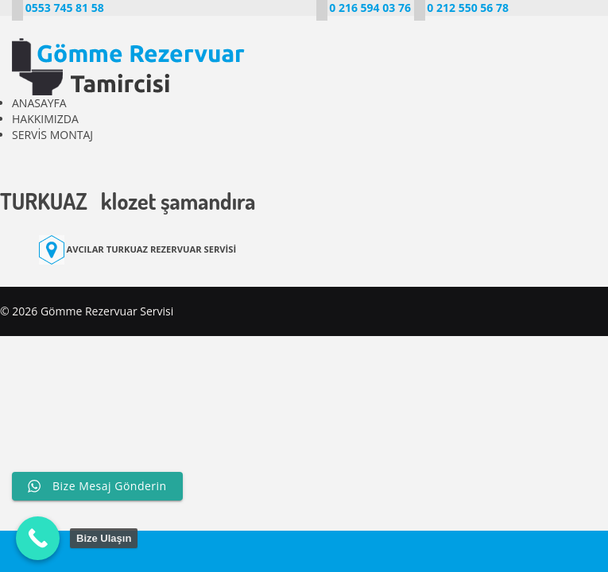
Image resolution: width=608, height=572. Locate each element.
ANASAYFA (39, 102)
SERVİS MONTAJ (52, 134)
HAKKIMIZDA (45, 118)
